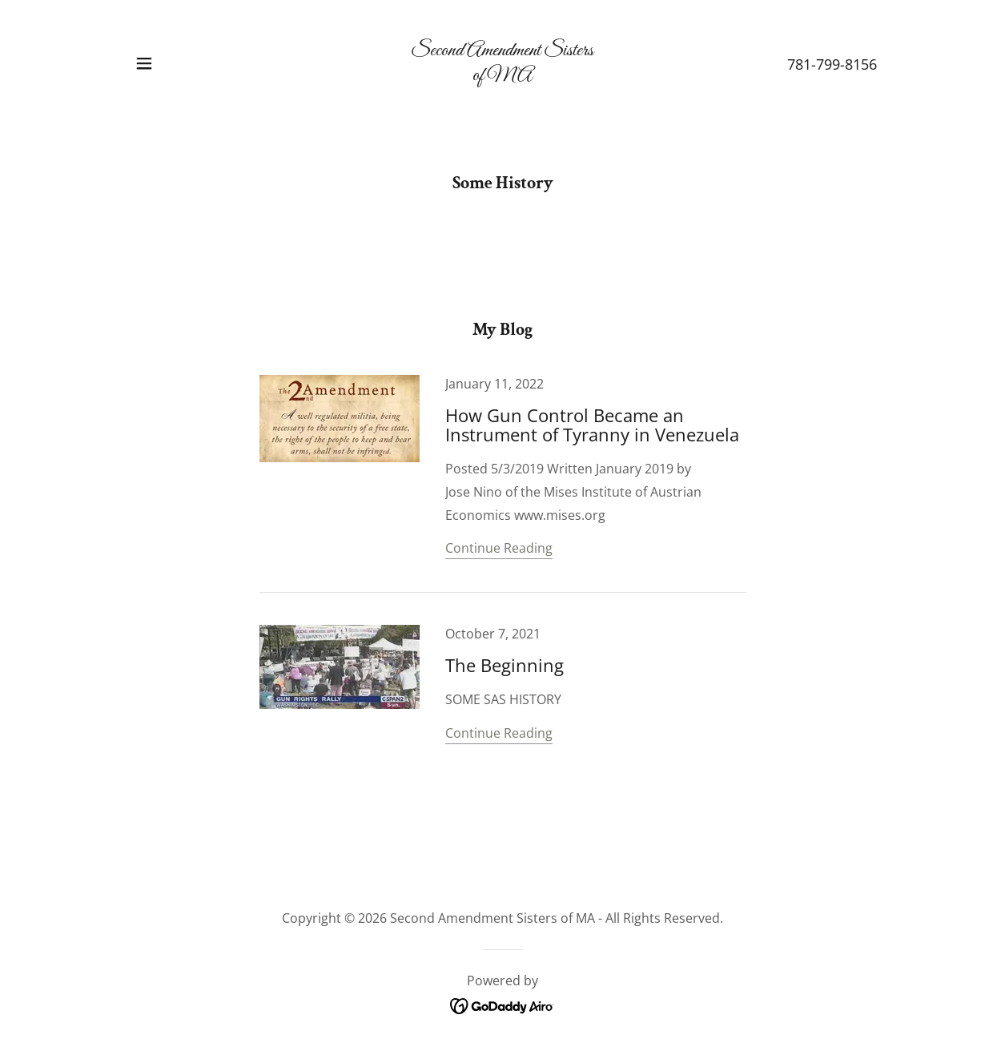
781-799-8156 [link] (832, 64)
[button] (144, 63)
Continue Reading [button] (499, 548)
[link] (502, 75)
